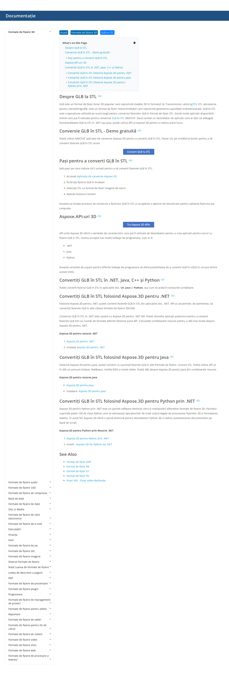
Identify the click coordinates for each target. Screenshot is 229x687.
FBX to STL (18, 287)
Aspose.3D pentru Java (80, 385)
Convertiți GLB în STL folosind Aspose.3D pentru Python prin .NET (96, 84)
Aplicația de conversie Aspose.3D (97, 176)
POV (14, 417)
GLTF (15, 357)
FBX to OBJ (18, 276)
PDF (29, 578)
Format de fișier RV (78, 476)
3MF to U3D (19, 151)
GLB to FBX (18, 319)
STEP (15, 438)
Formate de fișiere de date (29, 504)
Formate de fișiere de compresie (29, 493)
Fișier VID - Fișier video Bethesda (86, 480)
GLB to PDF (18, 341)
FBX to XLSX (19, 298)
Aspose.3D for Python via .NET (94, 444)
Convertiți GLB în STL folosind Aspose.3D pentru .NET (99, 73)
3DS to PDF (18, 91)
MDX (15, 390)
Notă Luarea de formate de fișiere (29, 567)
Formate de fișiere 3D (29, 32)
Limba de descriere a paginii (29, 572)
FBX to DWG (19, 259)
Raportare (29, 614)
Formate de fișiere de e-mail (29, 524)
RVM (14, 428)
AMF (14, 162)
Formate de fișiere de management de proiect (29, 601)
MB (14, 384)
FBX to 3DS (18, 249)
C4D (14, 194)
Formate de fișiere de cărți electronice (29, 516)
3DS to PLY (18, 97)
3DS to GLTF (19, 81)
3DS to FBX (18, 70)
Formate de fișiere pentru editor (29, 609)
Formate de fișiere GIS (29, 551)
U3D (14, 449)
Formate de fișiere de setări (29, 619)
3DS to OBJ (18, 86)
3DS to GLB (18, 75)
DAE (14, 216)
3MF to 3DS (18, 118)
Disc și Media (29, 509)
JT (13, 368)
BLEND (16, 189)
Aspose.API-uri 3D (75, 62)
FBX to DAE (18, 254)
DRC (14, 227)
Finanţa (29, 534)
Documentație (21, 16)
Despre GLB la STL (76, 47)
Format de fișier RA (78, 466)
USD (14, 455)
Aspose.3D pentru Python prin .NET (88, 438)
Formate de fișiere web (29, 650)
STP (14, 444)
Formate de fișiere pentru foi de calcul (29, 626)
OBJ (14, 406)
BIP (14, 183)
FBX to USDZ (19, 292)
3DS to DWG (19, 64)
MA (14, 373)
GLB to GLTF (19, 325)
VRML (15, 466)
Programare (29, 594)
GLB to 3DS (18, 308)
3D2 (14, 43)
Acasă (63, 32)
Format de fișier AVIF (79, 462)
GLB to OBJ (18, 336)
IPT (14, 363)
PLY (14, 411)
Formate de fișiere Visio (29, 645)
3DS (14, 53)
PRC (14, 422)
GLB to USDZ (19, 352)
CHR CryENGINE (21, 211)
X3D (14, 476)
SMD (15, 433)
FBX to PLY (18, 281)
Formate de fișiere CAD (29, 487)
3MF (14, 113)
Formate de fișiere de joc (29, 545)
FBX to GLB (18, 265)
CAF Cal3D (18, 200)
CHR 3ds (17, 205)
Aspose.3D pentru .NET (80, 341)
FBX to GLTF (19, 270)
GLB (14, 303)
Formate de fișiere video (29, 639)
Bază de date (29, 498)
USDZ (15, 460)
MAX (14, 379)
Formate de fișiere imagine (29, 556)
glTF (193, 104)
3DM (15, 48)
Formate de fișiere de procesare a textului (29, 657)
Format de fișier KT (78, 471)
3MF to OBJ (18, 140)
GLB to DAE (18, 314)
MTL (14, 400)
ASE (14, 167)
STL (122, 118)
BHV (14, 178)
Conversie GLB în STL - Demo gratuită (87, 52)
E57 (14, 232)
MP (14, 395)
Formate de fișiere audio (29, 482)
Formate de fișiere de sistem (29, 634)
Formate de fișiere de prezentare (29, 583)
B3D (14, 173)
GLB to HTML (19, 330)
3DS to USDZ (19, 108)
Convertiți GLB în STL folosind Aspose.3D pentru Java (99, 77)
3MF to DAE (19, 124)
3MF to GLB (18, 129)
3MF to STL (18, 146)
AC (13, 156)
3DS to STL (18, 102)
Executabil (29, 529)
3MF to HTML (20, 135)
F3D (14, 238)
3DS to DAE (18, 59)
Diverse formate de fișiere (29, 561)
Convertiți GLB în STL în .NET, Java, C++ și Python (94, 67)
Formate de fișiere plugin (29, 589)
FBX (14, 243)
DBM (15, 221)
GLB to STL (18, 346)
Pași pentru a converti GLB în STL (87, 58)
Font (29, 540)
